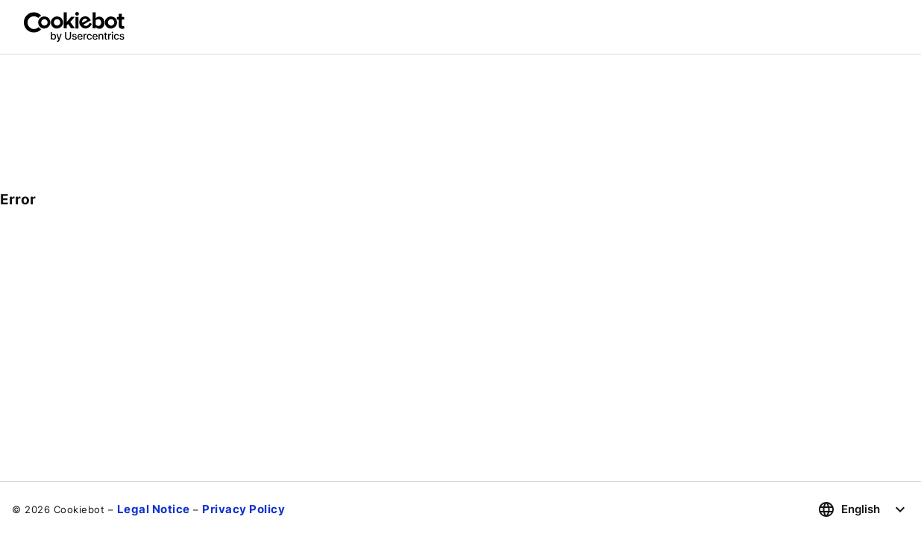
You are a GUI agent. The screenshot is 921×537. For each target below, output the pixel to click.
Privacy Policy (243, 509)
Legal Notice (153, 509)
